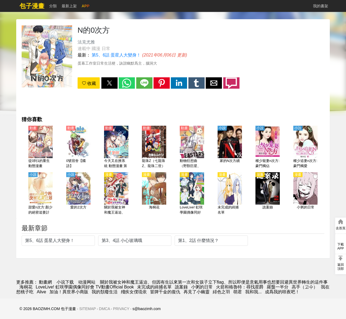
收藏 (89, 83)
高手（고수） (305, 287)
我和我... (253, 292)
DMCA (104, 309)
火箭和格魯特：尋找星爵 (240, 287)
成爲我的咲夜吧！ (282, 292)
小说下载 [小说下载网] (65, 282)
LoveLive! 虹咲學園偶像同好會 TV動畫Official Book (85, 287)
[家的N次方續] (230, 147)
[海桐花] (154, 193)
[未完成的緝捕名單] (230, 193)
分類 (53, 6)
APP (85, 6)
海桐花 (25, 287)
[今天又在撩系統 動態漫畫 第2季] (116, 147)
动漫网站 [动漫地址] (86, 282)
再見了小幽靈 (196, 292)
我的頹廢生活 (105, 292)
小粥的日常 (202, 287)
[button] (109, 83)
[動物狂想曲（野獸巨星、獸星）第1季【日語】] (192, 147)
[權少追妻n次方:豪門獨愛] (305, 147)
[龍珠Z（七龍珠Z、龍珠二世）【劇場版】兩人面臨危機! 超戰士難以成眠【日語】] (154, 147)
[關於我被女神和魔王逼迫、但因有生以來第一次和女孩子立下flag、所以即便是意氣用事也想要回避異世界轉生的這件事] (116, 193)
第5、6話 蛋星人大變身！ (116, 55)
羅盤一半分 (277, 287)
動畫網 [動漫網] (45, 282)
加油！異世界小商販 (68, 292)
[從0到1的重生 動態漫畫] (40, 147)
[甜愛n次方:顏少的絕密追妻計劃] (40, 193)
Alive (41, 292)
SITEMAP (87, 309)
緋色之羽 (221, 292)
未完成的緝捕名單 (154, 287)
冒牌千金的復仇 (165, 292)
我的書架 (320, 6)
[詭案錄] (267, 193)
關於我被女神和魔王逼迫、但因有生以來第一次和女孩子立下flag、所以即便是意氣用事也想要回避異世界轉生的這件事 (214, 282)
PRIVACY (121, 309)
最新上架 (69, 6)
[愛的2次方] (78, 193)
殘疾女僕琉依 (134, 292)
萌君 (237, 292)
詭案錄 (181, 287)
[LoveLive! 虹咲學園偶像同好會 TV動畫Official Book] (192, 193)
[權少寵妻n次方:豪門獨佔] (267, 147)
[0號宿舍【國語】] (78, 147)
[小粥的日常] (305, 193)
